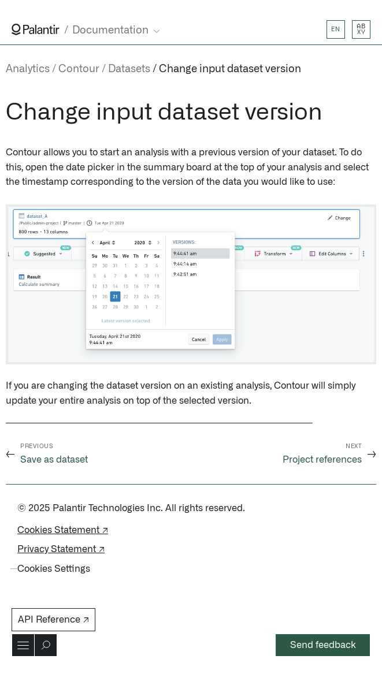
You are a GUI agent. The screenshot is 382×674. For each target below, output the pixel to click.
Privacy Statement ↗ (61, 549)
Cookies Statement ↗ (62, 530)
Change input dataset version (230, 69)
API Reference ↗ (53, 619)
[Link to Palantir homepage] (36, 29)
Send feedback (323, 645)
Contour (78, 69)
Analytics (28, 69)
